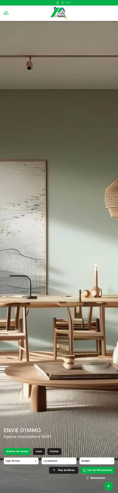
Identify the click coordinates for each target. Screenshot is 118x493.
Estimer (54, 454)
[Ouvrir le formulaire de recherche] (63, 473)
